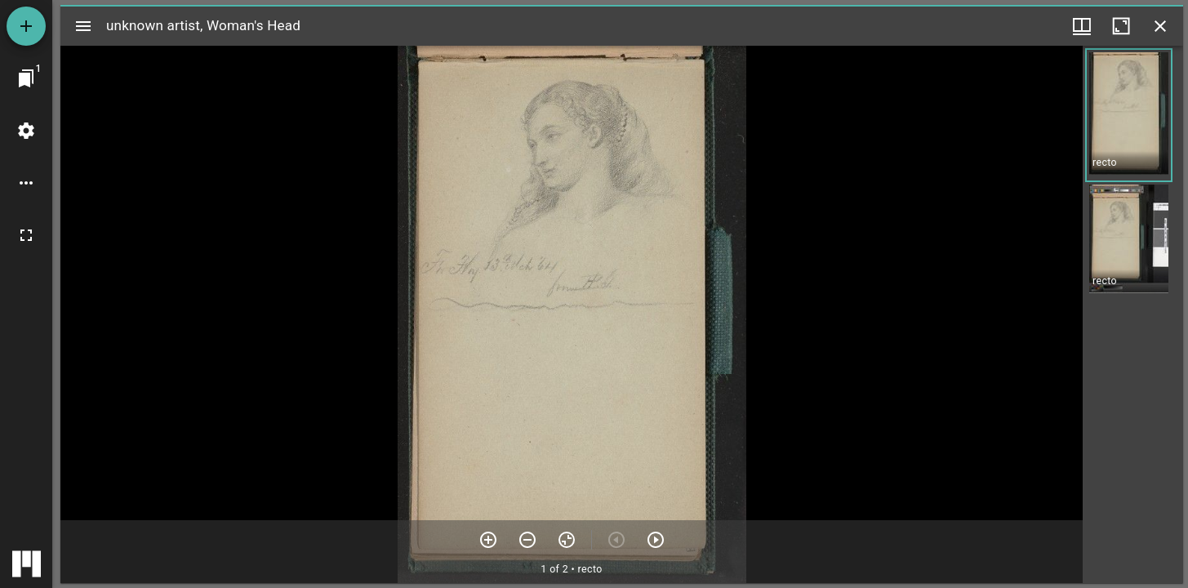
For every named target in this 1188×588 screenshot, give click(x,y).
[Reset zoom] (566, 539)
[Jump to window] (26, 78)
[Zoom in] (488, 539)
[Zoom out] (527, 539)
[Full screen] (26, 235)
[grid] (1133, 314)
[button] (1128, 115)
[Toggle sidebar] (83, 26)
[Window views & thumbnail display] (1081, 26)
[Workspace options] (26, 183)
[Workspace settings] (26, 130)
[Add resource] (26, 26)
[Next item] (655, 539)
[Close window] (1160, 26)
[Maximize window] (1121, 26)
